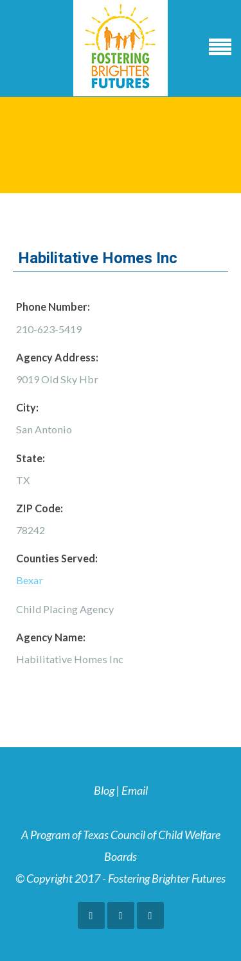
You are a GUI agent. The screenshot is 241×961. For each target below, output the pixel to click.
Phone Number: (53, 306)
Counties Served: (57, 558)
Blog (104, 790)
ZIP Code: (39, 508)
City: (27, 407)
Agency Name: (50, 637)
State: (30, 458)
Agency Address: (57, 357)
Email (134, 790)
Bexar (29, 580)
